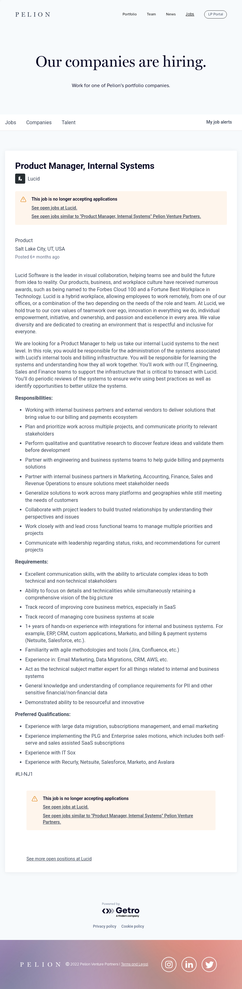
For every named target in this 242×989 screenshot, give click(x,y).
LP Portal (215, 14)
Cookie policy (132, 926)
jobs (10, 122)
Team (151, 14)
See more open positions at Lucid (59, 858)
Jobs (190, 14)
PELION (33, 14)
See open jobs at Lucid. (54, 207)
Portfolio (130, 14)
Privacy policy (104, 926)
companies (39, 122)
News (171, 14)
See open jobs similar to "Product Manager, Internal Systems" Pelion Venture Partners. (116, 216)
